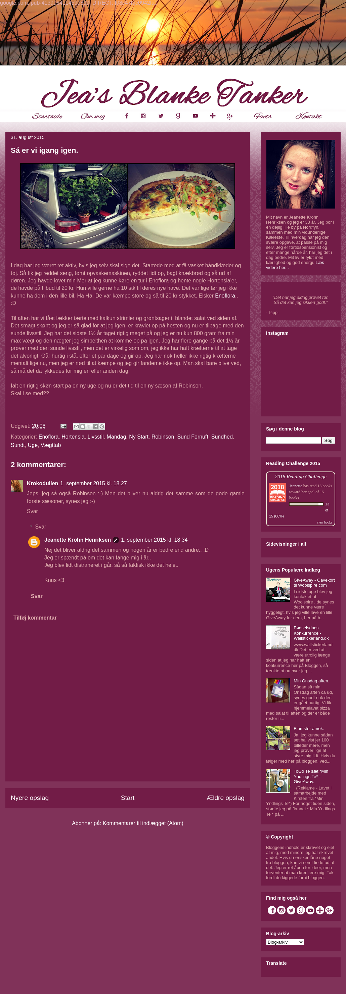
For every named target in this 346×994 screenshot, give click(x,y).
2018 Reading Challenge (301, 476)
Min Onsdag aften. (311, 680)
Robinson (163, 437)
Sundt (18, 445)
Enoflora (225, 296)
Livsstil (96, 437)
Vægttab (51, 445)
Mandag (116, 437)
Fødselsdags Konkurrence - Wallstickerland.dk (311, 633)
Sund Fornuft (192, 437)
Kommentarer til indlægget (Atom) (143, 823)
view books (324, 522)
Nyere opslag (30, 797)
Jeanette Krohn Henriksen (77, 540)
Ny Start (138, 437)
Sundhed (222, 437)
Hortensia (72, 437)
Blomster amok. (309, 728)
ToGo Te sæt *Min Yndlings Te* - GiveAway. (311, 776)
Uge (33, 445)
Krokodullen (42, 483)
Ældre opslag (226, 797)
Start (128, 797)
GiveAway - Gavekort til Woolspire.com (314, 583)
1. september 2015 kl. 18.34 (154, 540)
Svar (32, 511)
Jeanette (295, 486)
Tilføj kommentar (35, 618)
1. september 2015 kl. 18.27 (93, 483)
